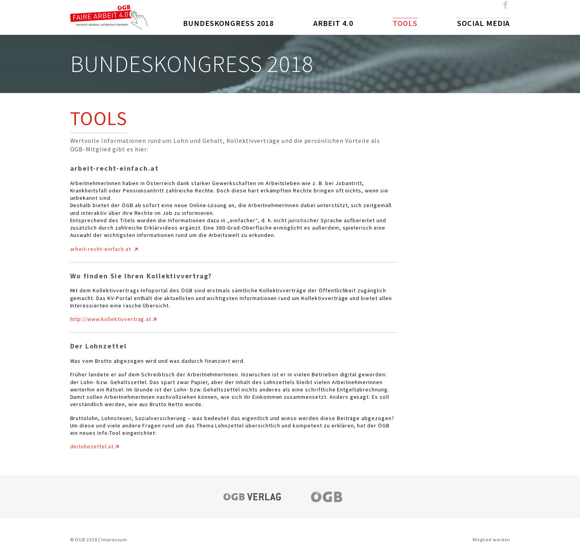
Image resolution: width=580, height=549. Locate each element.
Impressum (114, 539)
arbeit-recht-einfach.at (101, 248)
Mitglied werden (491, 539)
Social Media (483, 23)
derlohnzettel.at (92, 446)
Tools (405, 23)
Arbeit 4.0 (333, 23)
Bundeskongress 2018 (228, 23)
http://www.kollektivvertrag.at (111, 319)
